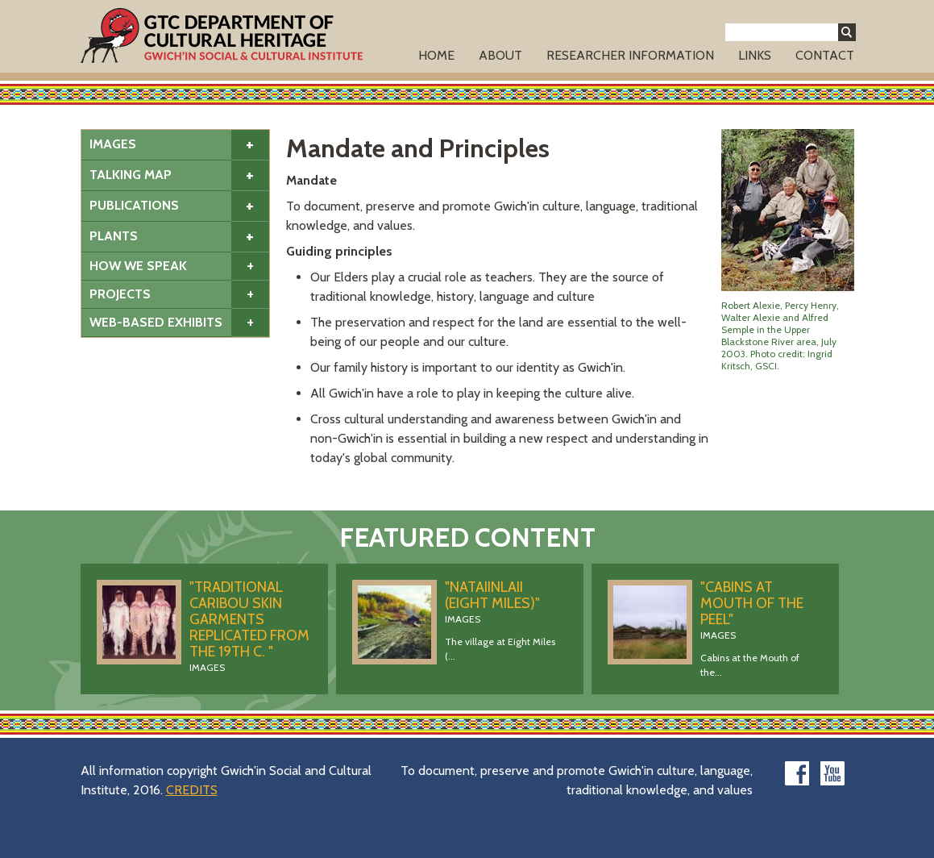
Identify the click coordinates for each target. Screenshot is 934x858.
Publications (134, 205)
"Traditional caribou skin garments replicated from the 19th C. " (249, 619)
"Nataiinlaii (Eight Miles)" (492, 595)
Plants (113, 236)
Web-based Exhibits (155, 322)
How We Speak (138, 265)
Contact (824, 55)
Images (112, 144)
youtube (832, 773)
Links (754, 55)
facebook (797, 773)
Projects (120, 294)
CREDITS (192, 790)
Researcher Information (630, 55)
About (500, 55)
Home (436, 55)
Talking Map (130, 174)
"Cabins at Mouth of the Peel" (751, 603)
